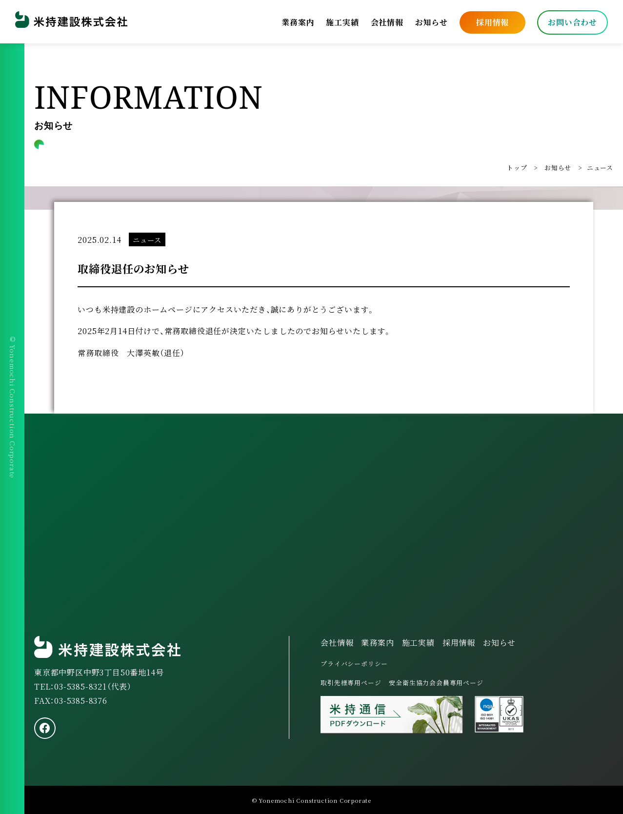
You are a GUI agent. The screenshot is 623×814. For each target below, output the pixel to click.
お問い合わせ (572, 21)
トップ (517, 167)
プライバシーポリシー (354, 663)
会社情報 (386, 21)
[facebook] (45, 728)
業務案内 (297, 21)
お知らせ (431, 21)
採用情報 (492, 21)
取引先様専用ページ (351, 682)
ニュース (600, 167)
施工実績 (341, 21)
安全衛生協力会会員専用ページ (436, 682)
